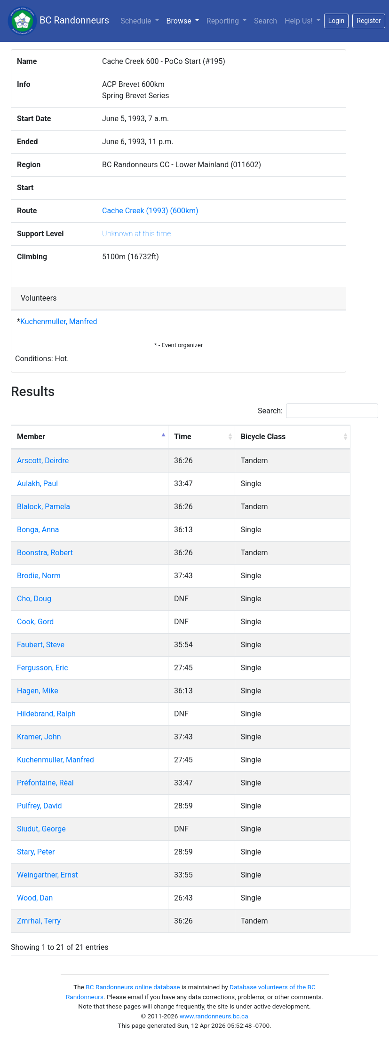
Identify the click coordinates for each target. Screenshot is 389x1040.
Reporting (223, 20)
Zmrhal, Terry (39, 920)
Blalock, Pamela (43, 506)
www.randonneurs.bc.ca (214, 1016)
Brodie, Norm (39, 575)
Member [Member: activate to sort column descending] (31, 436)
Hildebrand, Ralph (46, 713)
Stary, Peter (36, 851)
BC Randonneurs (58, 21)
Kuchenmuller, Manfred (58, 321)
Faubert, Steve (40, 644)
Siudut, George (41, 828)
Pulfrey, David (39, 805)
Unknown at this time (136, 233)
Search (265, 20)
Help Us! (299, 20)
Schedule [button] (136, 20)
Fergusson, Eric (42, 667)
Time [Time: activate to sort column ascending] (182, 436)
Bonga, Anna (38, 529)
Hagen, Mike (37, 690)
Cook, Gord (35, 621)
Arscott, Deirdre (43, 460)
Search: (318, 411)
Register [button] (369, 20)
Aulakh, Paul (37, 483)
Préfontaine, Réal (45, 782)
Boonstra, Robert (45, 552)
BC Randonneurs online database (133, 987)
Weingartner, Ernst (47, 874)
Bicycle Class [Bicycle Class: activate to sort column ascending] (263, 436)
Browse (185, 20)
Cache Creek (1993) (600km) (150, 210)
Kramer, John (39, 736)
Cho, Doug (34, 598)
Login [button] (336, 20)
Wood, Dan (35, 897)
